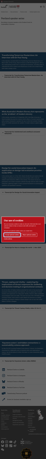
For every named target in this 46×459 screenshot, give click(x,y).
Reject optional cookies (29, 234)
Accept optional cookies (12, 234)
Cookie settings (8, 238)
